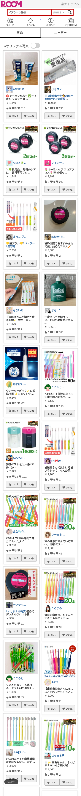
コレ (15, 116)
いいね (30, 116)
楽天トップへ (70, 4)
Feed (10, 22)
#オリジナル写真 (16, 611)
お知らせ (51, 22)
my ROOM (71, 22)
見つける (30, 22)
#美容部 (10, 246)
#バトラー (29, 243)
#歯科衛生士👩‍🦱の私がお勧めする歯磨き (58, 97)
